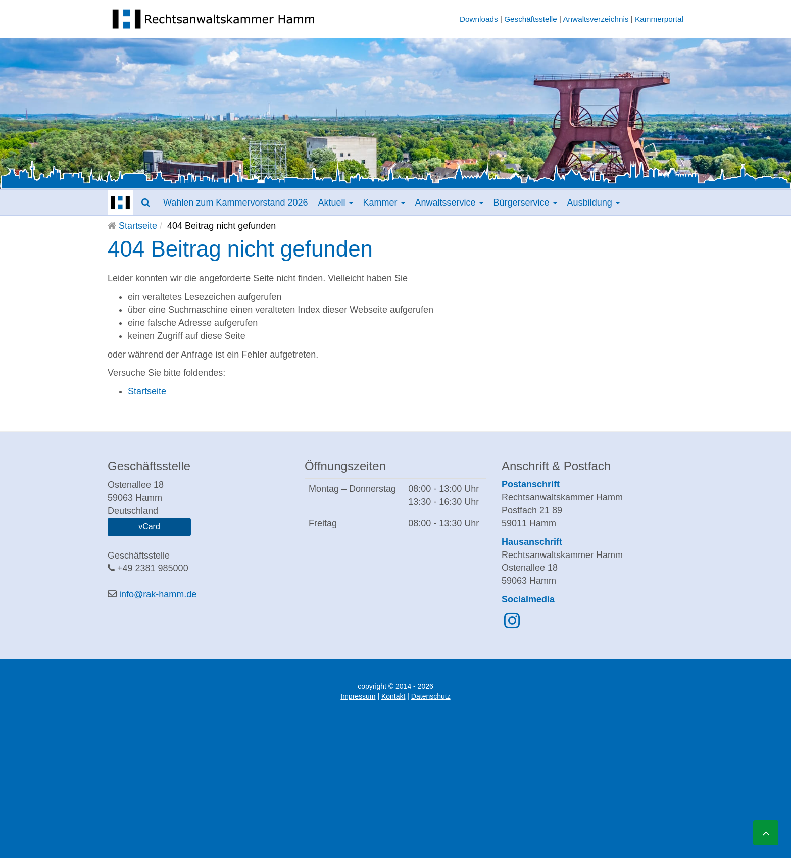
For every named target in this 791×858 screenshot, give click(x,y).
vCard (149, 526)
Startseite (138, 226)
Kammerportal (659, 19)
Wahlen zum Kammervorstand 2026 (235, 202)
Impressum (357, 696)
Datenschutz (431, 696)
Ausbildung (593, 202)
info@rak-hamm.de (157, 594)
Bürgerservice (525, 202)
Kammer (384, 202)
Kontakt (393, 696)
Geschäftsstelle (530, 19)
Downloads (479, 19)
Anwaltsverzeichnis (595, 19)
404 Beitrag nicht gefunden (240, 248)
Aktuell (335, 202)
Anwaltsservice (449, 202)
